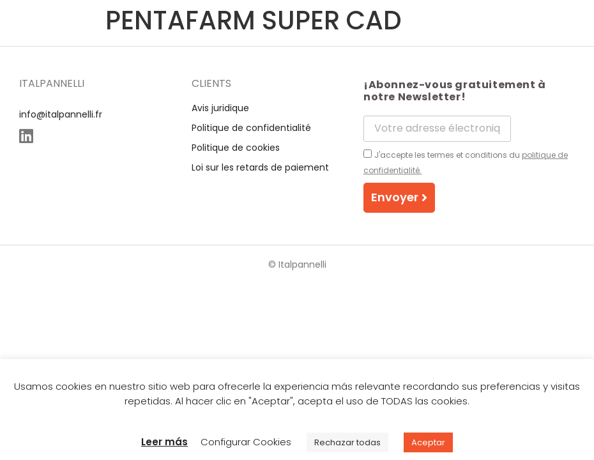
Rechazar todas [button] (347, 442)
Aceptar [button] (428, 442)
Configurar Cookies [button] (246, 441)
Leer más (164, 441)
